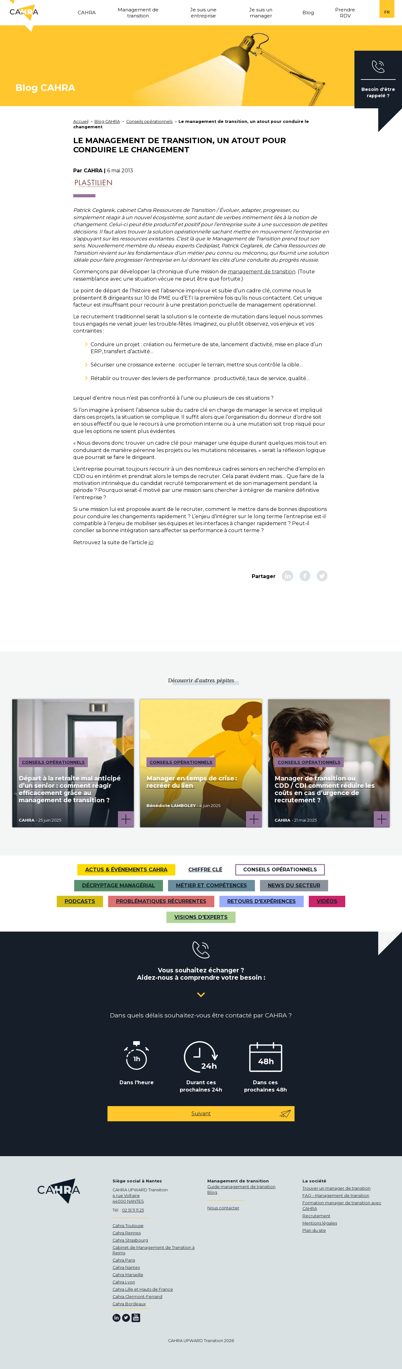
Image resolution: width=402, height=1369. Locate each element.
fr (387, 12)
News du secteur (294, 885)
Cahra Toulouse (128, 1225)
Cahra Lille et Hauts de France (143, 1289)
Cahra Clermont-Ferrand (137, 1296)
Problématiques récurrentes (161, 901)
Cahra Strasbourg (130, 1240)
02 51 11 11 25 (133, 1210)
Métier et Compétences (211, 885)
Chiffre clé (205, 870)
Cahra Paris (124, 1260)
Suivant (241, 1114)
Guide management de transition (241, 1186)
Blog (212, 1192)
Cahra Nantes (126, 1267)
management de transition (261, 272)
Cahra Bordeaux (129, 1304)
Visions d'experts (201, 917)
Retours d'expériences (261, 901)
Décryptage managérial (118, 885)
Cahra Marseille (128, 1274)
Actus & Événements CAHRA (126, 870)
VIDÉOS (327, 901)
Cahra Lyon (124, 1282)
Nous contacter (223, 1208)
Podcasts (80, 901)
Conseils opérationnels (280, 870)
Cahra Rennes (127, 1233)
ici (151, 542)
